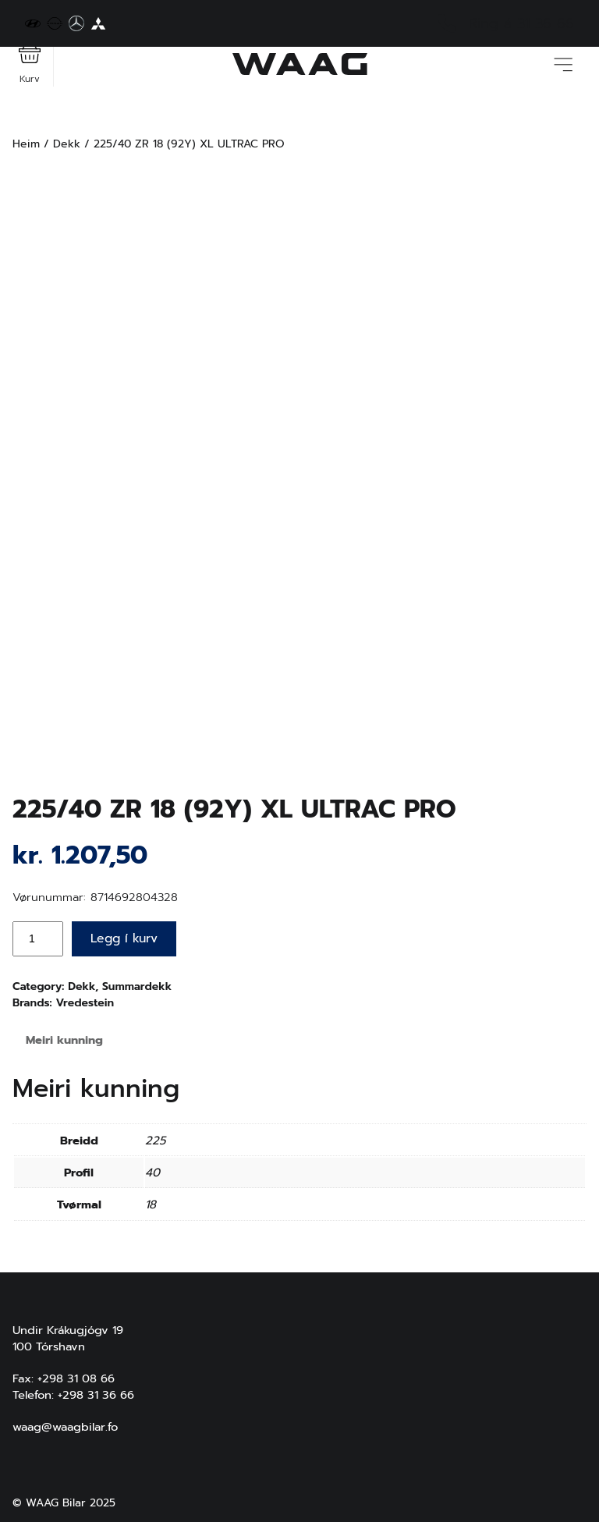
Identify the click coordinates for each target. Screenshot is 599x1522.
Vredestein (84, 1003)
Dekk (66, 144)
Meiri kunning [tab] (64, 1039)
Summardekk (137, 986)
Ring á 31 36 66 (506, 23)
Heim (26, 144)
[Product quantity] (37, 938)
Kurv (30, 63)
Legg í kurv (124, 938)
